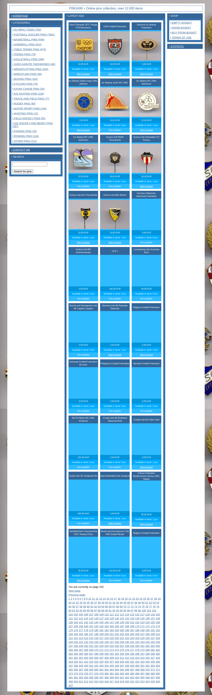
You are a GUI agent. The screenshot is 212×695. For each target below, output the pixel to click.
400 (117, 677)
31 (73, 602)
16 (111, 598)
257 (122, 646)
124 (86, 618)
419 (122, 681)
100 (144, 610)
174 (158, 626)
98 (135, 610)
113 (122, 614)
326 (106, 661)
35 (88, 602)
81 (73, 610)
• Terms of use (180, 37)
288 (96, 653)
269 (91, 649)
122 (76, 618)
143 (91, 622)
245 (152, 642)
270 (96, 649)
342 (96, 665)
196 (86, 634)
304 (86, 657)
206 (137, 634)
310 (117, 657)
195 (81, 634)
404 (137, 677)
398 (106, 677)
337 (70, 665)
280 (147, 649)
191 (152, 630)
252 (96, 646)
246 (158, 642)
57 (77, 606)
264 (158, 646)
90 (106, 610)
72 (132, 606)
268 (86, 649)
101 (149, 610)
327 (112, 661)
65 (106, 606)
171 (142, 626)
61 (91, 606)
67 (113, 606)
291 (112, 653)
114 (127, 614)
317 (152, 657)
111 (112, 614)
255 (112, 646)
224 (137, 638)
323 (91, 661)
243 (142, 642)
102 (154, 610)
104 (76, 614)
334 (147, 661)
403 (132, 677)
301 (70, 657)
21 (130, 598)
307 (101, 657)
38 (99, 602)
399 (112, 677)
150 (127, 622)
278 (137, 649)
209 (152, 634)
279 (142, 649)
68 (117, 606)
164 (106, 626)
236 (106, 642)
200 (106, 634)
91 (110, 610)
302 (76, 657)
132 (127, 618)
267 (81, 649)
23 (137, 598)
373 (70, 673)
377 (91, 673)
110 (106, 614)
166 (117, 626)
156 (158, 622)
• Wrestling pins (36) (27, 74)
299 (152, 653)
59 (84, 606)
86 (91, 610)
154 (147, 622)
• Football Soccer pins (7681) (33, 34)
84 (84, 610)
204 (127, 634)
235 (101, 642)
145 (101, 622)
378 (96, 673)
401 (122, 677)
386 (137, 673)
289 (101, 653)
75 (143, 606)
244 (147, 642)
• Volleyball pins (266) (28, 59)
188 (137, 630)
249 (81, 646)
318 (158, 657)
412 (86, 681)
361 (101, 669)
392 (76, 677)
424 (147, 681)
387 (142, 673)
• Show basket (180, 27)
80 (69, 610)
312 (127, 657)
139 (70, 622)
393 (81, 677)
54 (157, 602)
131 (122, 618)
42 (113, 602)
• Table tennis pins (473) (29, 49)
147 (112, 622)
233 (91, 642)
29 (159, 598)
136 (147, 618)
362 (106, 669)
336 (158, 661)
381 (112, 673)
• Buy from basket (183, 32)
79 (157, 606)
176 (76, 630)
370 (147, 669)
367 (132, 669)
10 (89, 598)
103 (70, 614)
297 (142, 653)
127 (101, 618)
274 (117, 649)
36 (91, 602)
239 (122, 642)
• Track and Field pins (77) (30, 98)
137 (152, 618)
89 (102, 610)
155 (152, 622)
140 (76, 622)
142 (86, 622)
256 (117, 646)
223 (132, 638)
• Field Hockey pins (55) (28, 118)
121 (70, 618)
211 (70, 638)
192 (158, 630)
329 (122, 661)
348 (127, 665)
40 (106, 602)
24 (141, 598)
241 (132, 642)
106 (86, 614)
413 (91, 681)
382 (117, 673)
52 (150, 602)
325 (101, 661)
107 (91, 614)
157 (70, 626)
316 (147, 657)
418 (117, 681)
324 (96, 661)
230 (76, 642)
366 (127, 669)
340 (86, 665)
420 (127, 681)
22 (133, 598)
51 (146, 602)
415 (101, 681)
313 (132, 657)
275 (122, 649)
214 (86, 638)
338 (76, 665)
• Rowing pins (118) (25, 136)
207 (142, 634)
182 (106, 630)
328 (117, 661)
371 (152, 669)
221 (122, 638)
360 (96, 669)
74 (139, 606)
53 (154, 602)
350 (137, 665)
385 (132, 673)
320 (76, 661)
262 (147, 646)
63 (99, 606)
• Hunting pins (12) (25, 113)
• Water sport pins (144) (29, 108)
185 (122, 630)
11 (93, 598)
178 (86, 630)
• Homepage (19, 15)
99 (139, 610)
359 (91, 669)
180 (96, 630)
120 (158, 614)
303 (81, 657)
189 (142, 630)
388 (147, 673)
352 (147, 665)
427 (70, 685)
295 (132, 653)
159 (81, 626)
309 (112, 657)
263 (152, 646)
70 (124, 606)
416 (106, 681)
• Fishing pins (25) (24, 131)
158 (76, 626)
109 (101, 614)
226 (147, 638)
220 (117, 638)
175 (70, 630)
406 (147, 677)
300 (158, 653)
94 (121, 610)
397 (101, 677)
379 (101, 673)
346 (117, 665)
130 (117, 618)
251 (91, 646)
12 (97, 598)
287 (91, 653)
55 (69, 606)
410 (76, 681)
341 (91, 665)
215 (91, 638)
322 (86, 661)
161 (91, 626)
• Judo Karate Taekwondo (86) (33, 64)
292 (117, 653)
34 (84, 602)
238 (117, 642)
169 (132, 626)
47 (132, 602)
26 (148, 598)
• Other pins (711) (24, 141)
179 (91, 630)
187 (132, 630)
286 (86, 653)
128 (106, 618)
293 (122, 653)
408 (158, 677)
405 (142, 677)
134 (137, 618)
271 (101, 649)
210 (158, 634)
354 (158, 665)
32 (77, 602)
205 (132, 634)
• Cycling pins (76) (25, 83)
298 (147, 653)
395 (91, 677)
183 (112, 630)
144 (96, 622)
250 (86, 646)
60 (88, 606)
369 (142, 669)
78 (154, 606)
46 (128, 602)
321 (81, 661)
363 (112, 669)
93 (117, 610)
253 (101, 646)
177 (81, 630)
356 (76, 669)
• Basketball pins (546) (28, 39)
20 (126, 598)
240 (127, 642)
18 (118, 598)
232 (86, 642)
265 (70, 649)
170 (137, 626)
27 (151, 598)
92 (113, 610)
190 (147, 630)
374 (76, 673)
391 (70, 677)
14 (104, 598)
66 (110, 606)
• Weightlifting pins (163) (30, 69)
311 (122, 657)
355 (70, 669)
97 (132, 610)
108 (96, 614)
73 (135, 606)
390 (158, 673)
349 (132, 665)
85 (88, 610)
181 (101, 630)
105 (81, 614)
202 (117, 634)
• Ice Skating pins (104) (28, 93)
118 (147, 614)
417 (112, 681)
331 (132, 661)
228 (158, 638)
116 (137, 614)
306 (96, 657)
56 (73, 606)
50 (143, 602)
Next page (74, 590)
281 (152, 649)
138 (158, 618)
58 (81, 606)
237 (112, 642)
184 (117, 630)
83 (81, 610)
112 (117, 614)
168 (127, 626)
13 (100, 598)
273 (112, 649)
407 (152, 677)
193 (70, 634)
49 (139, 602)
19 (122, 598)
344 (106, 665)
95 (124, 610)
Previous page (76, 594)
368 (137, 669)
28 (155, 598)
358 (86, 669)
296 (137, 653)
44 (121, 602)
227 (152, 638)
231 (81, 642)
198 (96, 634)
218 (106, 638)
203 (122, 634)
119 (152, 614)
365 (122, 669)
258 (127, 646)
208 (147, 634)
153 (142, 622)
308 (106, 657)
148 (117, 622)
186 (127, 630)
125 (91, 618)
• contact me (20, 149)
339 (81, 665)
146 (106, 622)
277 (132, 649)
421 (132, 681)
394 (86, 677)
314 (137, 657)
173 (152, 626)
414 (96, 681)
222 (127, 638)
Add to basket (83, 74)
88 (99, 610)
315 (142, 657)
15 (108, 598)
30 (69, 602)
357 (81, 669)
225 (142, 638)
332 (137, 661)
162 (96, 626)
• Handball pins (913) (26, 44)
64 (102, 606)
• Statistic (176, 46)
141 (81, 622)
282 (158, 649)
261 (142, 646)
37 (95, 602)
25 (144, 598)
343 (101, 665)
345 (112, 665)
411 (81, 681)
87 (95, 610)
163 (101, 626)
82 (77, 610)
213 (81, 638)
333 (142, 661)
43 (117, 602)
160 (86, 626)
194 (76, 634)
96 (128, 610)
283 (70, 653)
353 (152, 665)
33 (81, 602)
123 (81, 618)
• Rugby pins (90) (24, 103)
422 (137, 681)
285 (81, 653)
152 (137, 622)
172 (147, 626)
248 (76, 646)
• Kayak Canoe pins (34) (28, 88)
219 (112, 638)
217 (101, 638)
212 (76, 638)
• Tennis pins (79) (24, 54)
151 (132, 622)
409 (70, 681)
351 (142, 665)
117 (142, 614)
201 (112, 634)
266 (76, 649)
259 (132, 646)
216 (96, 638)
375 (81, 673)
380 (106, 673)
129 (112, 618)
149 (122, 622)
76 (146, 606)
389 (152, 673)
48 (135, 602)
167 (122, 626)
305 (91, 657)
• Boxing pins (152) (25, 78)
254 (106, 646)
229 (70, 642)
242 (137, 642)
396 (96, 677)
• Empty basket (181, 22)
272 (106, 649)
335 (152, 661)
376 (86, 673)
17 (115, 598)
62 (95, 606)
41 (110, 602)
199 (101, 634)
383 (122, 673)
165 (112, 626)
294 (127, 653)
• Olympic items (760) (26, 29)
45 (124, 602)
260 (137, 646)
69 (121, 606)
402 (127, 677)
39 (102, 602)
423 (142, 681)
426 (158, 681)
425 (152, 681)
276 (127, 649)
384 (127, 673)
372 (158, 669)
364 (117, 669)
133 (132, 618)
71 (128, 606)
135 (142, 618)
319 (70, 661)
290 (106, 653)
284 (76, 653)
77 (150, 606)
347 (122, 665)
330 (127, 661)
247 (70, 646)
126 (96, 618)
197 (91, 634)
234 (96, 642)
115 (132, 614)
